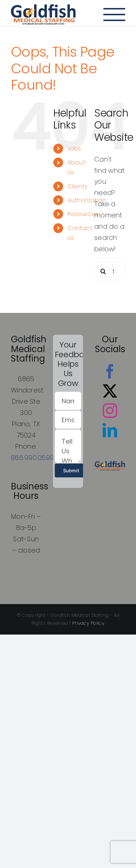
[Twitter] (110, 391)
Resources (82, 214)
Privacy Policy (88, 623)
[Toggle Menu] (114, 14)
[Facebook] (110, 371)
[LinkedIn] (110, 430)
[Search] (103, 271)
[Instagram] (110, 410)
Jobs (74, 148)
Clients (77, 186)
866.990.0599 (32, 457)
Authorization (86, 200)
